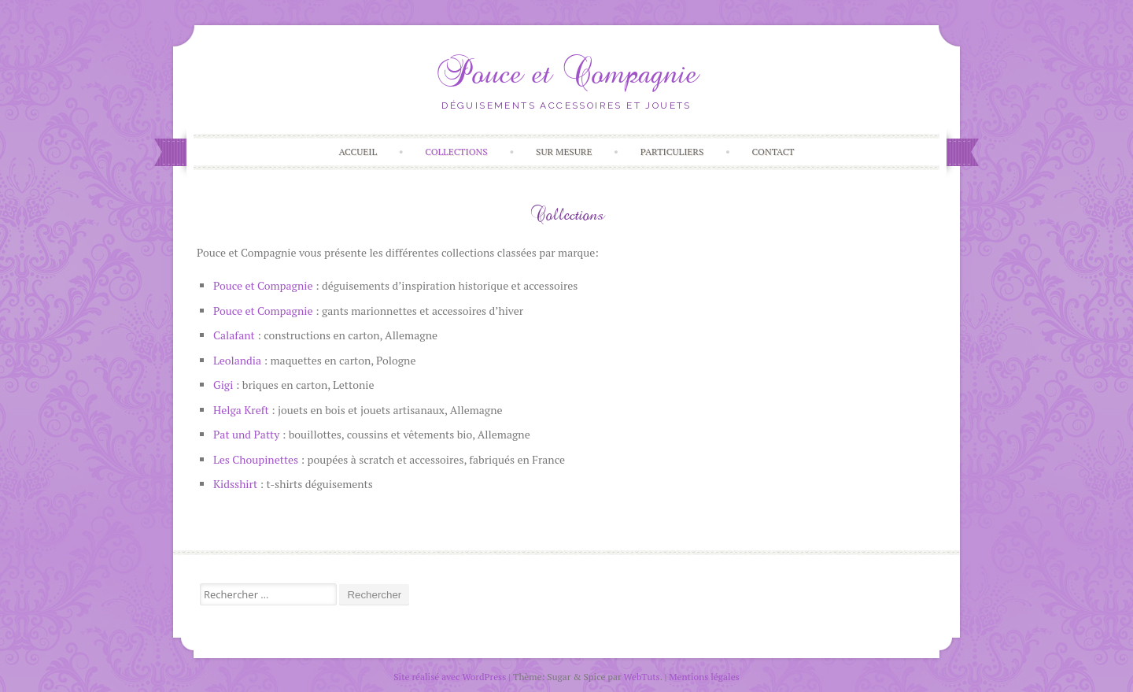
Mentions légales (704, 677)
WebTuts (642, 677)
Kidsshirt (235, 483)
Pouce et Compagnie (566, 73)
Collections (456, 151)
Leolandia (237, 360)
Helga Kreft (241, 409)
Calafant (234, 334)
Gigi (223, 384)
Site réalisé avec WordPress (449, 677)
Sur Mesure (564, 151)
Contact (773, 151)
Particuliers (672, 151)
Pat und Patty (246, 434)
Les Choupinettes (255, 459)
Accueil (358, 151)
